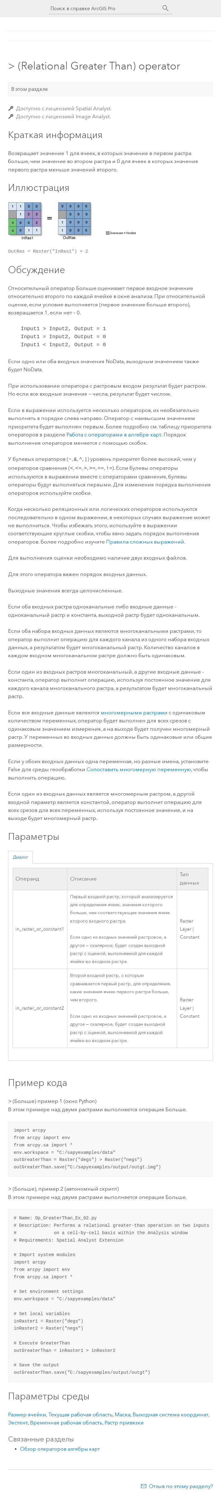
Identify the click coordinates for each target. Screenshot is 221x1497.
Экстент (18, 1421)
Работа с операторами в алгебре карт (113, 434)
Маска (122, 1413)
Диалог (20, 856)
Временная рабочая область (66, 1421)
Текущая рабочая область (80, 1413)
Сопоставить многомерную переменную (139, 768)
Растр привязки (124, 1421)
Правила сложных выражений (145, 540)
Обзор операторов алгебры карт (60, 1448)
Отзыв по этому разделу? (181, 1485)
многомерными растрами (134, 711)
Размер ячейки (27, 1413)
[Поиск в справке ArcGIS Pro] (104, 8)
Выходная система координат (170, 1413)
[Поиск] (166, 8)
